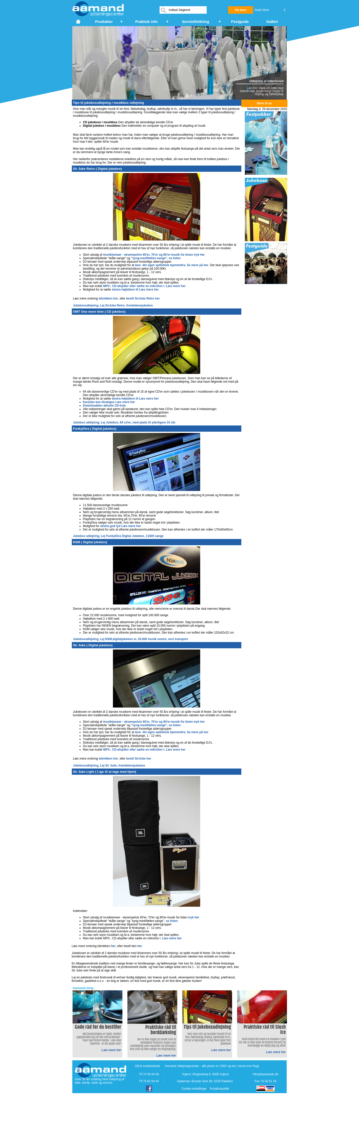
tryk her (193, 917)
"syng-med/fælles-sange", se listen (155, 258)
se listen (172, 921)
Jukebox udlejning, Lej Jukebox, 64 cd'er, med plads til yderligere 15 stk (124, 422)
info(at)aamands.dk (265, 1074)
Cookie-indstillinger (194, 1088)
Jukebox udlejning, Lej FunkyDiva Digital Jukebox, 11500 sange (118, 536)
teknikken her (108, 298)
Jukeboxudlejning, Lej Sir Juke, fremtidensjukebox (109, 765)
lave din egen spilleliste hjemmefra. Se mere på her (171, 265)
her (113, 946)
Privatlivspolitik (219, 1088)
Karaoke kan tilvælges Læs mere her (109, 402)
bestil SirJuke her (138, 758)
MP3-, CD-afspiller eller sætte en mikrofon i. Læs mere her (144, 286)
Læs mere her (172, 938)
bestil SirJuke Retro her (143, 298)
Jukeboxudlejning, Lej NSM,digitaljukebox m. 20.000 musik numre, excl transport (130, 639)
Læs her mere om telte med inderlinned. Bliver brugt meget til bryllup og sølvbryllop (261, 91)
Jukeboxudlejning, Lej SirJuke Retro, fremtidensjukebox (113, 305)
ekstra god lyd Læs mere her (120, 526)
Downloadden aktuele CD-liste (104, 405)
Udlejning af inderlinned (266, 81)
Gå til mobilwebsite (147, 1066)
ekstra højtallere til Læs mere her (135, 289)
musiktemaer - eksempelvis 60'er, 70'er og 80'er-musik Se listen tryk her (154, 254)
